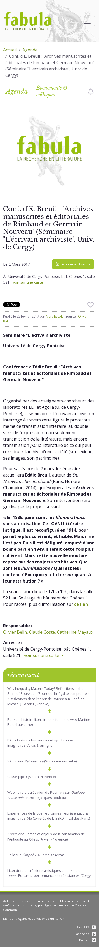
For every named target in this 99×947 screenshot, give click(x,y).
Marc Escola (55, 316)
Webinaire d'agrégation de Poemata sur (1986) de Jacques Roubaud (45, 795)
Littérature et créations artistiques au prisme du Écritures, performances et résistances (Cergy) (49, 873)
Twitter (87, 940)
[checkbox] (91, 91)
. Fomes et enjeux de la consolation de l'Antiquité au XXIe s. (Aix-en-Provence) (46, 836)
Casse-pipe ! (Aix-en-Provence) (31, 776)
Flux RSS (86, 927)
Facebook (85, 934)
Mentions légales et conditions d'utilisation (33, 919)
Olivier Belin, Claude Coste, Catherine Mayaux (48, 632)
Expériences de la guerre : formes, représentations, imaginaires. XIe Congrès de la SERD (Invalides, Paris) (48, 816)
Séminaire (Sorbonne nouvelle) (42, 761)
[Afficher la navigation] (87, 21)
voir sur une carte (28, 282)
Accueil (10, 50)
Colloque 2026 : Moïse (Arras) (36, 854)
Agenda (29, 50)
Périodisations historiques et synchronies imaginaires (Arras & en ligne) (40, 743)
